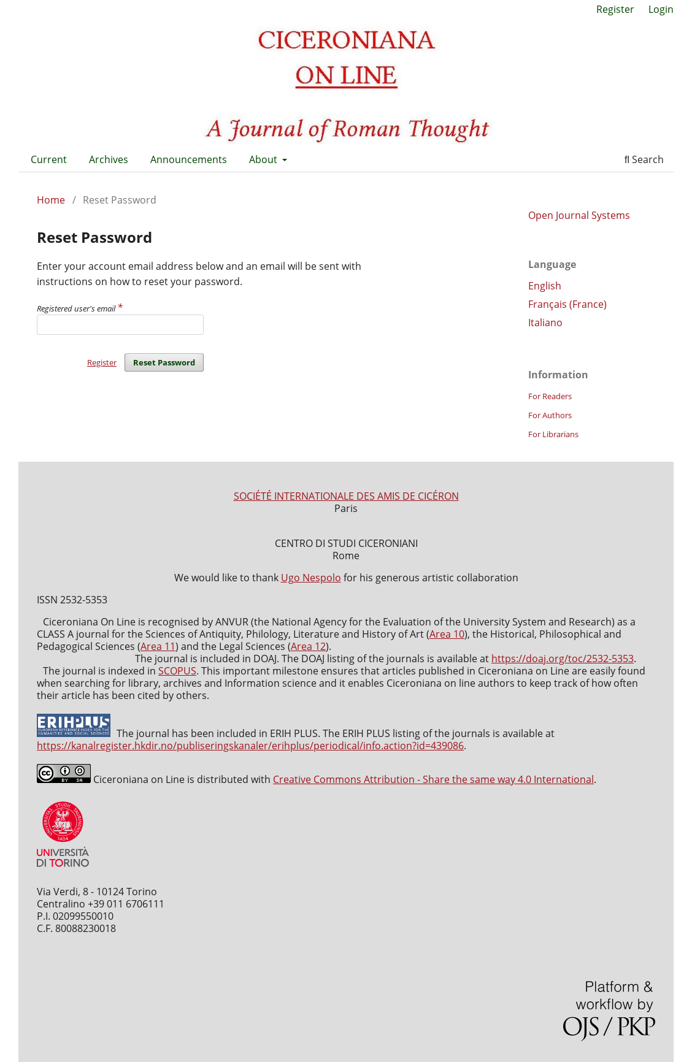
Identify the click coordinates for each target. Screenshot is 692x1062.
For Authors (550, 415)
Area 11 (157, 646)
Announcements (188, 159)
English (544, 285)
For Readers (550, 396)
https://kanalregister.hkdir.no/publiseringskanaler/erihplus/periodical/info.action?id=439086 (250, 745)
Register (615, 9)
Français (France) (567, 304)
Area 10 (446, 634)
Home (51, 200)
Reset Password (164, 362)
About (264, 159)
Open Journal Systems (579, 215)
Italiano (545, 322)
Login (661, 9)
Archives (108, 159)
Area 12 (308, 646)
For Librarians (553, 434)
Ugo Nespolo (311, 577)
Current (49, 159)
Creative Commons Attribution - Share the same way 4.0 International (433, 779)
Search (644, 159)
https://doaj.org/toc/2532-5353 (562, 658)
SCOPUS (177, 671)
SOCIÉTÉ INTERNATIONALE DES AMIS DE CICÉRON (346, 496)
